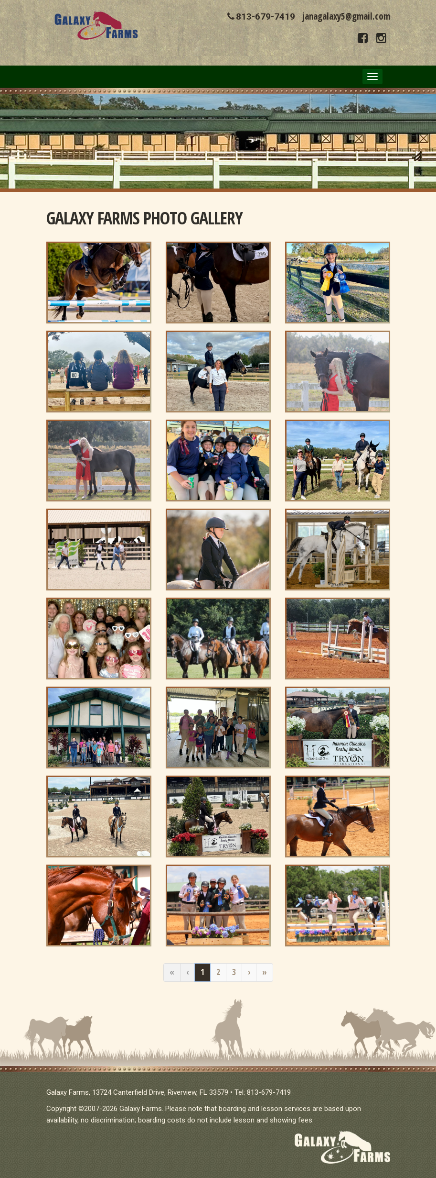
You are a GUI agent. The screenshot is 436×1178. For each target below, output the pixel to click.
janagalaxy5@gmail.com (346, 16)
